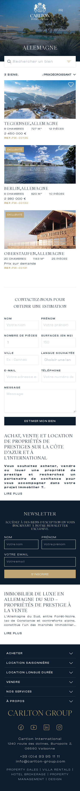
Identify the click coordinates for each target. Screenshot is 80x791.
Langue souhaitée (58, 353)
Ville (9, 353)
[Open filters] (68, 61)
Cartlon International (40, 739)
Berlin (12, 188)
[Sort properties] (55, 74)
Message (12, 387)
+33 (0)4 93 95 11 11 (40, 756)
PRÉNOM (49, 537)
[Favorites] (73, 10)
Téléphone (51, 370)
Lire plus (13, 493)
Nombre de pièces (21, 335)
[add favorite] (72, 84)
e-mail (10, 370)
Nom (8, 318)
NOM (8, 537)
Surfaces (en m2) (57, 335)
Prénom (48, 318)
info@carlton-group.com (40, 761)
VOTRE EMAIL (16, 554)
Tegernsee (17, 123)
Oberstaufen (20, 253)
